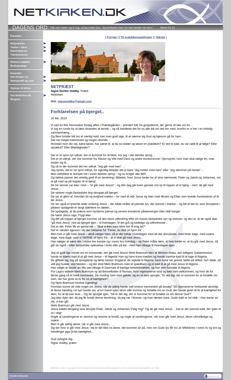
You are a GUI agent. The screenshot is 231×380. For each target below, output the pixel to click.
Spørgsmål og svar (22, 80)
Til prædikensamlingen (136, 37)
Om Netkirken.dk (20, 95)
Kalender (15, 73)
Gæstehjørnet (18, 50)
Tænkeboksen (19, 54)
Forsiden (15, 36)
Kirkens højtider (20, 62)
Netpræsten (17, 43)
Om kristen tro (19, 76)
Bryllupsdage (18, 65)
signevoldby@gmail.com (75, 101)
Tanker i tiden (18, 47)
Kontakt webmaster (18, 376)
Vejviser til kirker (20, 88)
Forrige (112, 37)
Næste (160, 37)
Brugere (15, 99)
